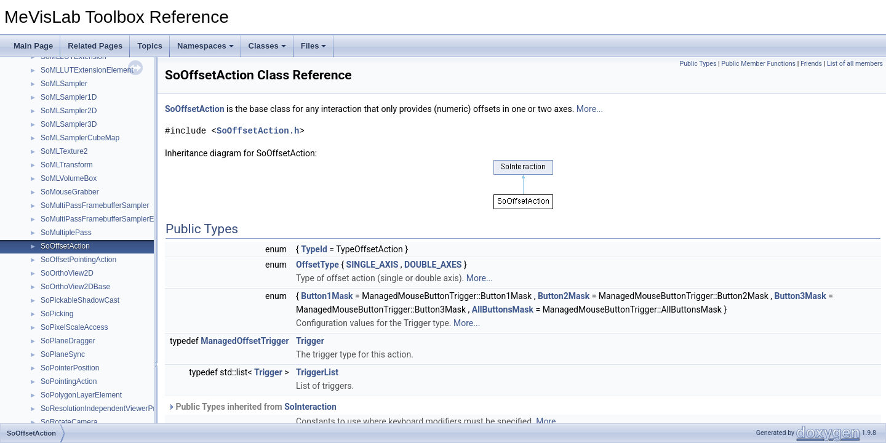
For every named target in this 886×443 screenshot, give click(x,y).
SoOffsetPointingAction (78, 259)
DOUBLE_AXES (432, 264)
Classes (267, 45)
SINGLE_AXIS (372, 264)
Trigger (310, 341)
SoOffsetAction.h (258, 131)
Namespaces (205, 45)
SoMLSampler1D (69, 97)
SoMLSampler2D (69, 110)
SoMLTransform (67, 165)
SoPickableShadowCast (80, 300)
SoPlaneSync (63, 354)
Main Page (33, 45)
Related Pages (95, 45)
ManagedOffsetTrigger (245, 341)
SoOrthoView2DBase (75, 286)
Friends (811, 64)
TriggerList (317, 372)
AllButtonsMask (502, 309)
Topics (149, 45)
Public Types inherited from (252, 407)
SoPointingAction (69, 381)
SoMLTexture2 (64, 151)
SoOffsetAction (65, 246)
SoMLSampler (64, 83)
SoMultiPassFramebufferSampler (95, 205)
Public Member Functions (758, 64)
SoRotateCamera (69, 422)
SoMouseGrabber (70, 192)
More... (590, 109)
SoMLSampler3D (69, 124)
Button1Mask (327, 296)
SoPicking (57, 313)
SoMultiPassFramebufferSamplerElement (109, 219)
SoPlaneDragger (68, 341)
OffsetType (317, 264)
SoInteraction (310, 407)
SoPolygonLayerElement (81, 395)
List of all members (855, 64)
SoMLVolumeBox (69, 178)
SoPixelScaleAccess (74, 327)
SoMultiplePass (66, 232)
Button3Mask (800, 296)
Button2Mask (563, 296)
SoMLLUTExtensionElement (87, 70)
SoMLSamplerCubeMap (80, 138)
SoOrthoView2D (67, 273)
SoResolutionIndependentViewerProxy (104, 408)
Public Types (697, 64)
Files (314, 45)
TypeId (314, 249)
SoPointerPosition (70, 368)
